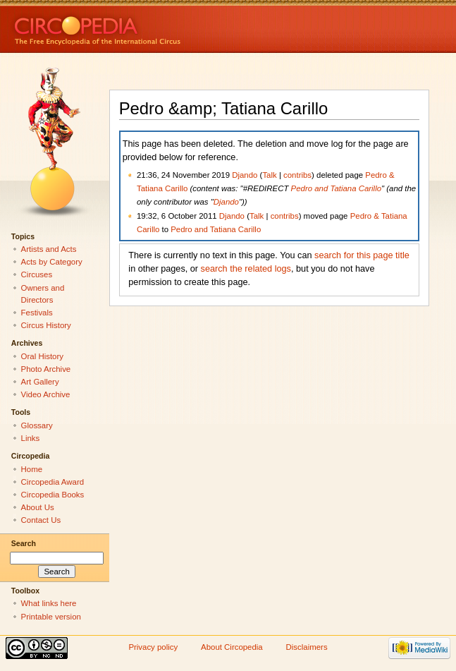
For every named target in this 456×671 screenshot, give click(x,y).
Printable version (51, 616)
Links (30, 438)
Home (32, 469)
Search (23, 543)
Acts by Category (51, 262)
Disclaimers (307, 647)
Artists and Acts (49, 249)
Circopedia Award (53, 482)
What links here (49, 603)
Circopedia (145, 26)
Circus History (46, 325)
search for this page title (361, 255)
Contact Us (41, 520)
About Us (37, 507)
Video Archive (45, 394)
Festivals (37, 312)
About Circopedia (232, 647)
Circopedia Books (53, 494)
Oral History (42, 356)
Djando (244, 175)
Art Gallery (40, 381)
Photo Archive (46, 369)
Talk (269, 175)
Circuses (37, 274)
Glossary (37, 425)
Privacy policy (153, 647)
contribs (297, 175)
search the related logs (246, 269)
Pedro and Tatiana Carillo (336, 188)
